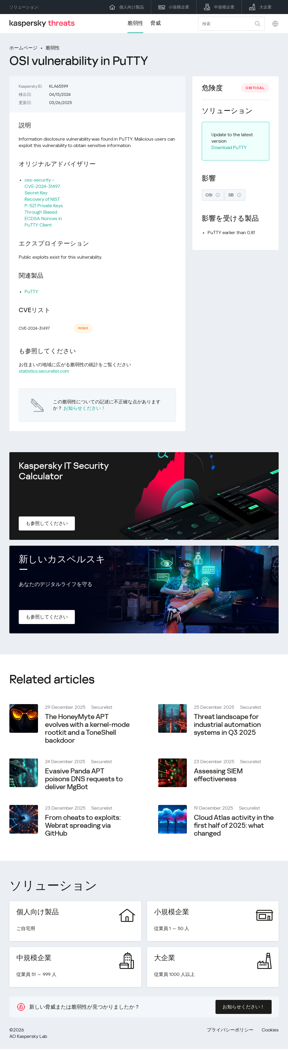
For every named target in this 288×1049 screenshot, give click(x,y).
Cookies (270, 1030)
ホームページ (23, 48)
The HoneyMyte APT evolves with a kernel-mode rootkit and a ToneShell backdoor (87, 728)
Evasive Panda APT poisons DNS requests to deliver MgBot (84, 779)
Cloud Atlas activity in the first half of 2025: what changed (234, 825)
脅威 (155, 23)
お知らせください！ (84, 408)
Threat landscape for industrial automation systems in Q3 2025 (227, 725)
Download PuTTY (229, 147)
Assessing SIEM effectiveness (218, 775)
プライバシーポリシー (230, 1030)
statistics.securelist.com (44, 371)
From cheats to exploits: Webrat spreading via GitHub (83, 825)
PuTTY (31, 291)
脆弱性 (135, 23)
